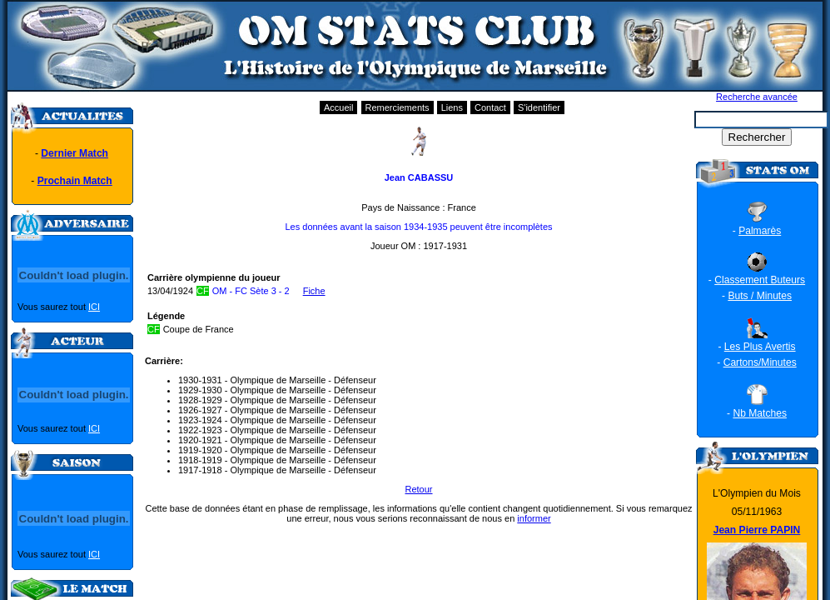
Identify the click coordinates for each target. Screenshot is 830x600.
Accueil (338, 107)
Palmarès (759, 231)
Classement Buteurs (759, 280)
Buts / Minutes (760, 296)
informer (533, 518)
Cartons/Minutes (760, 362)
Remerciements (397, 107)
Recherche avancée (757, 97)
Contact (490, 107)
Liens (452, 107)
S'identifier (539, 107)
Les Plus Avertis (760, 346)
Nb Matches (760, 413)
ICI (94, 307)
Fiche (314, 291)
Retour (418, 489)
